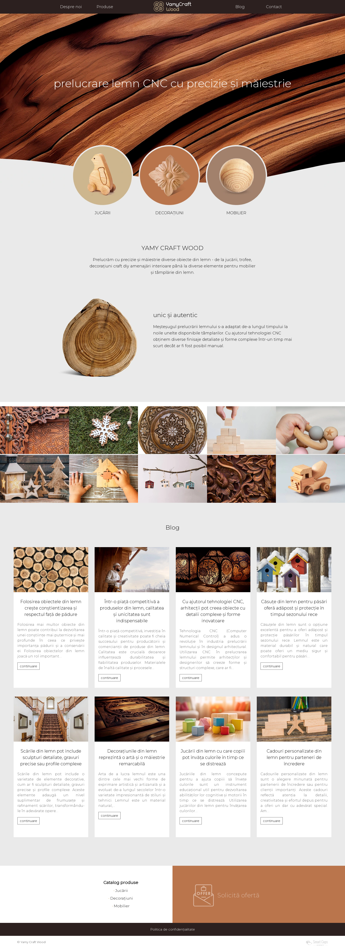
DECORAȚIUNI (169, 213)
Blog (240, 6)
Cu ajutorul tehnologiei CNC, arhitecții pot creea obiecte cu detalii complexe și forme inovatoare (213, 611)
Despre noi (71, 6)
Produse (105, 6)
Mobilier (122, 906)
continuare (28, 666)
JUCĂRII (102, 213)
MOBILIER (236, 213)
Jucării (121, 890)
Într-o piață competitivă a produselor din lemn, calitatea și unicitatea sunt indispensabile (132, 611)
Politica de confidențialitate (172, 929)
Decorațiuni (121, 898)
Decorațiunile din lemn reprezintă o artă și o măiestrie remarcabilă (132, 757)
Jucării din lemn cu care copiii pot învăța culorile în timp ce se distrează (213, 757)
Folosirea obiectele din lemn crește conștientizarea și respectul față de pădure (50, 608)
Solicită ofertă (238, 895)
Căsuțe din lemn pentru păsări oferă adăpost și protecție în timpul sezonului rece (294, 608)
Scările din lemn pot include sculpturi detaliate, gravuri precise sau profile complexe (51, 757)
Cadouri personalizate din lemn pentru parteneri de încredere (294, 757)
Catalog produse (120, 882)
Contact (274, 6)
